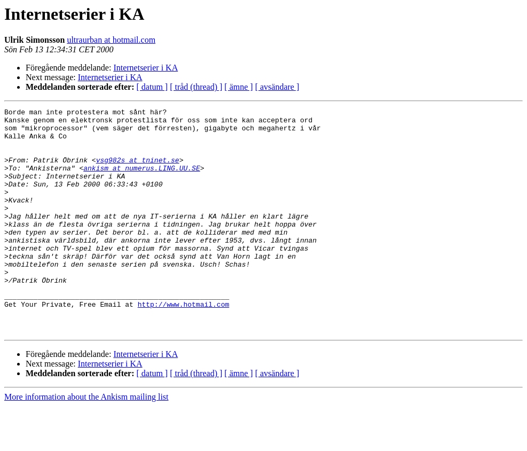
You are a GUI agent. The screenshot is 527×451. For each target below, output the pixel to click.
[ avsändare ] (277, 86)
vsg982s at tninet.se (137, 171)
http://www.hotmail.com (184, 344)
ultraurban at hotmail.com (111, 39)
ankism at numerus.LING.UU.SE (141, 180)
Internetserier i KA (145, 67)
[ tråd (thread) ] (196, 86)
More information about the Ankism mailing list (86, 441)
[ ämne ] (238, 86)
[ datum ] (152, 86)
